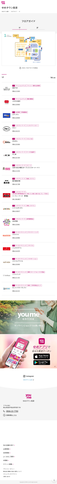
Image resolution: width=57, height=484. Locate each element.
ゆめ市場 (15, 221)
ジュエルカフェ (17, 248)
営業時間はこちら (11, 415)
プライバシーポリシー (9, 469)
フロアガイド (14, 11)
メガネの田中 (16, 101)
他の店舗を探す (8, 445)
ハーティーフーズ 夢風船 (20, 196)
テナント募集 (7, 464)
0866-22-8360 (16, 104)
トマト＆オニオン (17, 208)
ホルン (14, 128)
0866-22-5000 (16, 144)
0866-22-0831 (16, 224)
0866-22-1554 (16, 157)
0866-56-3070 (16, 251)
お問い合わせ (6, 476)
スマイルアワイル (17, 261)
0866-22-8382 (16, 237)
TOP (54, 480)
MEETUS (15, 88)
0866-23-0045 (16, 264)
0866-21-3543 (16, 91)
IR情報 (5, 460)
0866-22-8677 (16, 211)
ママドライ (15, 234)
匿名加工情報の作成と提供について (12, 471)
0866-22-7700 (12, 411)
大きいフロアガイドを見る (30, 68)
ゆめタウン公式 (27, 380)
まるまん (15, 141)
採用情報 (6, 453)
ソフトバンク (16, 274)
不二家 (14, 154)
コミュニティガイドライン (10, 474)
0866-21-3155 (16, 171)
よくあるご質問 (8, 457)
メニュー (54, 2)
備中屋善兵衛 (16, 181)
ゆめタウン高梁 (5, 11)
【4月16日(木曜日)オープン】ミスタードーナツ (26, 167)
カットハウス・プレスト (19, 287)
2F (37, 28)
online (49, 2)
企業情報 (6, 449)
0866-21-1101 (16, 277)
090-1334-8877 (16, 199)
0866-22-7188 (16, 184)
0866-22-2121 (16, 291)
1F (19, 28)
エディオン (15, 114)
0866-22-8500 (16, 117)
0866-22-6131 (16, 131)
